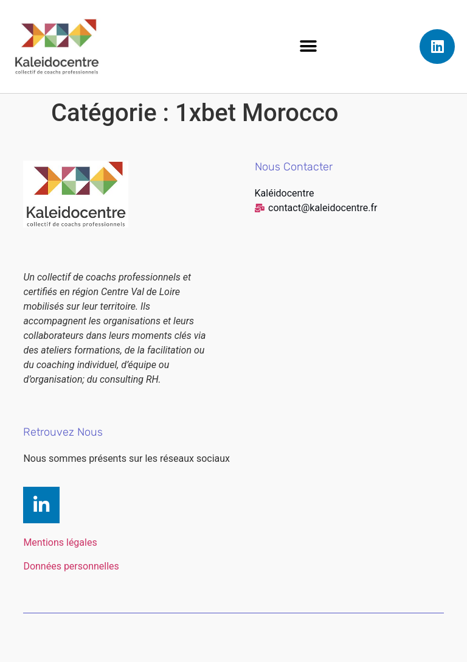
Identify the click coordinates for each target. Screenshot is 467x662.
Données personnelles (71, 566)
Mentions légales (60, 542)
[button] (308, 46)
